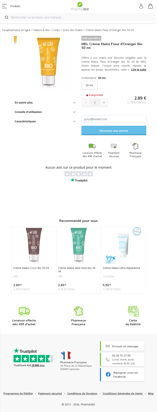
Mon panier (150, 7)
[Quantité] (94, 102)
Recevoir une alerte (114, 131)
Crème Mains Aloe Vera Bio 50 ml (76, 269)
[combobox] (78, 17)
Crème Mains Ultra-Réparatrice (121, 268)
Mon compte (141, 6)
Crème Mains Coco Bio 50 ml (31, 268)
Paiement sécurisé (50, 393)
